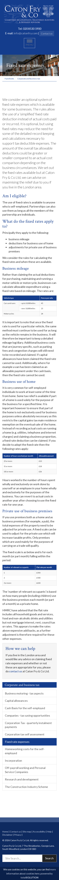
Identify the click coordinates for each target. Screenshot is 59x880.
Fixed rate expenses (17, 741)
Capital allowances (16, 700)
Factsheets (9, 78)
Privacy (17, 834)
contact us (15, 671)
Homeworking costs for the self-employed (25, 751)
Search (49, 858)
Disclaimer (7, 834)
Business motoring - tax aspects (24, 693)
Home (5, 831)
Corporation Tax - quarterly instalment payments (28, 725)
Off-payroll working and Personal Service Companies (25, 770)
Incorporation (13, 760)
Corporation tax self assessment (24, 734)
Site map (27, 831)
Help (49, 831)
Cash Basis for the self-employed (25, 708)
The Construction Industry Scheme (26, 786)
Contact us (47, 33)
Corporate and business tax (28, 78)
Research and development (22, 779)
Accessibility (39, 831)
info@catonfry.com (25, 33)
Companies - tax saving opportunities (27, 715)
